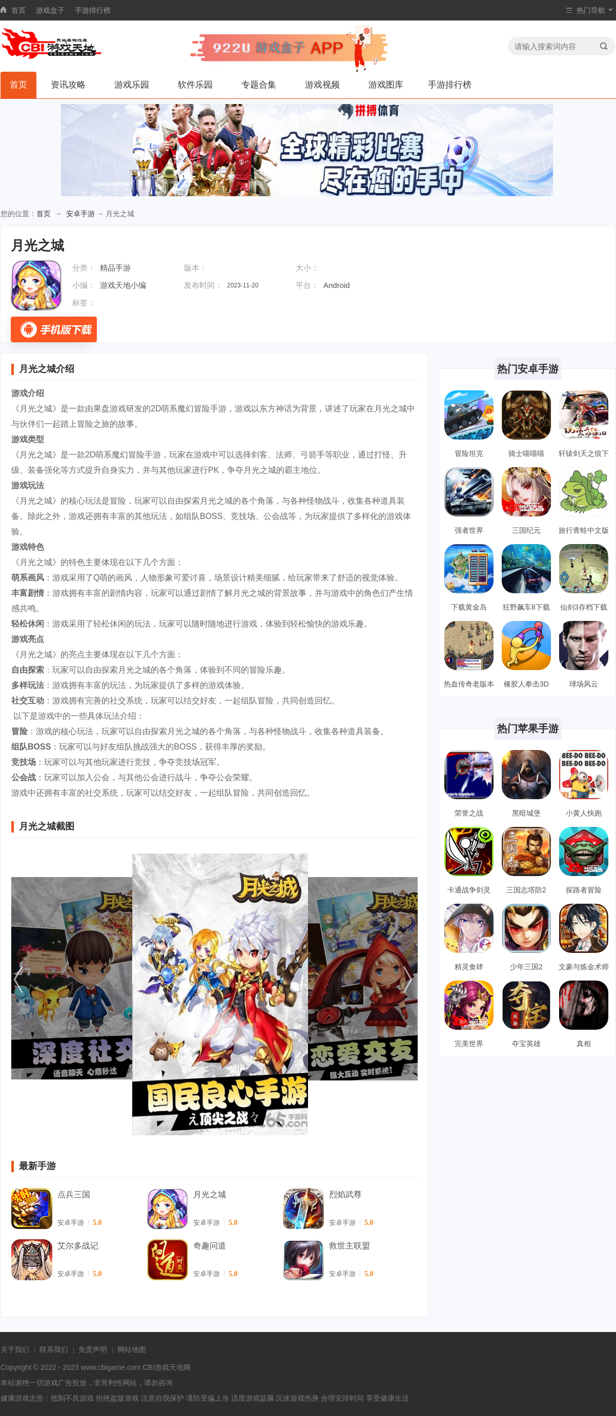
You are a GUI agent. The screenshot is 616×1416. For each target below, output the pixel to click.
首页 (18, 10)
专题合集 (258, 85)
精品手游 (115, 267)
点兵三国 (73, 1194)
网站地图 (131, 1349)
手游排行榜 (93, 10)
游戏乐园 (131, 85)
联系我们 (53, 1349)
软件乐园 (195, 85)
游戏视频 (322, 85)
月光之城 (209, 1194)
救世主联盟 (349, 1245)
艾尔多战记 (77, 1245)
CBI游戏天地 (162, 1367)
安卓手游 (80, 214)
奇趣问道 (209, 1245)
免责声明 (92, 1349)
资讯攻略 (68, 85)
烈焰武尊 (345, 1194)
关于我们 (15, 1349)
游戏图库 (385, 85)
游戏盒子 (50, 10)
